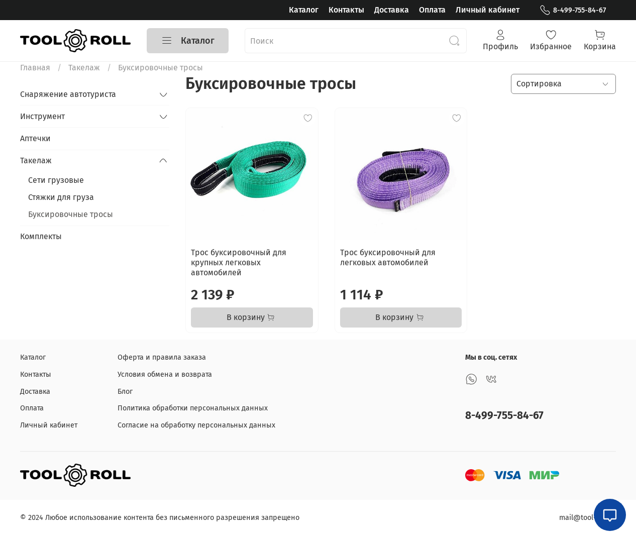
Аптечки (35, 138)
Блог (125, 391)
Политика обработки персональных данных (193, 408)
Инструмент (42, 116)
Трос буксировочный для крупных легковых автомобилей (238, 262)
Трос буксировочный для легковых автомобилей (388, 257)
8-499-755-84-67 (573, 10)
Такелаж (84, 67)
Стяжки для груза (61, 197)
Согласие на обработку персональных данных (196, 425)
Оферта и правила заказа (162, 357)
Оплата (432, 10)
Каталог (304, 10)
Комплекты (41, 236)
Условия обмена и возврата (165, 374)
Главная (35, 67)
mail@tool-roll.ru (587, 517)
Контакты (346, 10)
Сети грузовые (56, 180)
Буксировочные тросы (70, 214)
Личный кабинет (487, 10)
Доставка (391, 10)
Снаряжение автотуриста (68, 94)
